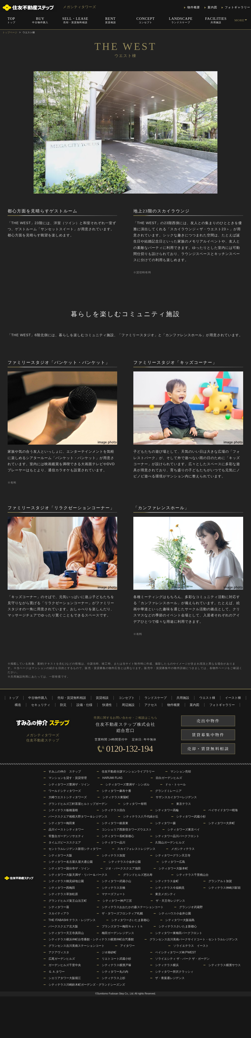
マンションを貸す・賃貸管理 (68, 778)
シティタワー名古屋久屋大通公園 (71, 862)
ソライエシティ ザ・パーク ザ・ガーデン (182, 958)
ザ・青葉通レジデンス (170, 978)
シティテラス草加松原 (63, 894)
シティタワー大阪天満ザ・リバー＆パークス (78, 875)
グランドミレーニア (168, 791)
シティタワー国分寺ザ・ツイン (69, 868)
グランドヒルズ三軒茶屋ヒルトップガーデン (78, 804)
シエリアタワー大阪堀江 (65, 978)
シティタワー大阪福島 (180, 920)
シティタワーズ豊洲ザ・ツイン (69, 784)
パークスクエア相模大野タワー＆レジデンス (78, 816)
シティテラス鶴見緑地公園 (66, 881)
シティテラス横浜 (167, 965)
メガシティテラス (183, 849)
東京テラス (183, 804)
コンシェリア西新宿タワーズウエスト (127, 829)
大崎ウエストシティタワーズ (68, 797)
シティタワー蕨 (165, 823)
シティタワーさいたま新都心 (130, 920)
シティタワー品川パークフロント (177, 836)
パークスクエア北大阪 (63, 926)
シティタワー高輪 (167, 810)
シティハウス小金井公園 (175, 913)
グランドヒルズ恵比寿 (137, 875)
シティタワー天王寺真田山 (66, 933)
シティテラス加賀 (113, 855)
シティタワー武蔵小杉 (191, 816)
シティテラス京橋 (113, 887)
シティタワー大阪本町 (173, 868)
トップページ (9, 32)
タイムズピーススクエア (65, 842)
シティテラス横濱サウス (224, 965)
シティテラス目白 (113, 810)
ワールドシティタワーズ (65, 791)
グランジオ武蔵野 (191, 907)
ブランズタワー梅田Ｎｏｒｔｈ (122, 926)
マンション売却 (180, 771)
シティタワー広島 (173, 862)
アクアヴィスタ (59, 952)
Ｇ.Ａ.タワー (57, 971)
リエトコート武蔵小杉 (116, 958)
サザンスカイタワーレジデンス (176, 797)
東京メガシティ (165, 894)
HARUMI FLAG (112, 778)
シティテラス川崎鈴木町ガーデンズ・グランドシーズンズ (87, 984)
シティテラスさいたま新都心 (178, 926)
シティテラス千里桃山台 (192, 875)
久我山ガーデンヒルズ (170, 842)
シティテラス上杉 (113, 978)
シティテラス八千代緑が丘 (140, 816)
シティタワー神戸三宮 (117, 900)
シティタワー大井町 (221, 823)
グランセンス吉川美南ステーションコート (76, 945)
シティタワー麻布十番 (116, 791)
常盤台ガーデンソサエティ (66, 836)
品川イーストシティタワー (66, 829)
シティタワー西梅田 (62, 887)
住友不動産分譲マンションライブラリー (128, 771)
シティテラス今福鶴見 (170, 887)
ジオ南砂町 (109, 952)
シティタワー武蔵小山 (116, 881)
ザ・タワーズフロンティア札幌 (122, 913)
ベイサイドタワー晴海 (223, 810)
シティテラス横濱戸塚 (116, 965)
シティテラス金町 (167, 881)
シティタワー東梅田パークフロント (178, 933)
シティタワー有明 (135, 804)
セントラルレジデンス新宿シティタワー (75, 849)
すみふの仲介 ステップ (65, 771)
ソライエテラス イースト (191, 945)
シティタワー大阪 (60, 855)
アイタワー (127, 945)
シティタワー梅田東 (62, 823)
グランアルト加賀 (220, 881)
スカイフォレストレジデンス (136, 849)
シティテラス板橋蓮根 (63, 810)
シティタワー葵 (59, 907)
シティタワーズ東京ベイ (183, 829)
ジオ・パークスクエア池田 (123, 868)
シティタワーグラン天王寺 (172, 855)
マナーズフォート (113, 894)
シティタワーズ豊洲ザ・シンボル (127, 784)
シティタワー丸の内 (115, 971)
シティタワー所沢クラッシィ (174, 971)
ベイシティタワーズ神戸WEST (175, 952)
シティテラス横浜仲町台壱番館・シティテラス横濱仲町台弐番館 (91, 939)
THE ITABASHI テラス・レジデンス (72, 920)
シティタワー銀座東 (115, 823)
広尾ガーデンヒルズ (62, 958)
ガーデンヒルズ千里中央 (65, 965)
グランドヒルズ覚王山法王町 (68, 900)
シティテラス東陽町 (115, 797)
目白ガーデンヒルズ (169, 778)
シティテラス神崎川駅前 (224, 887)
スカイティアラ (59, 913)
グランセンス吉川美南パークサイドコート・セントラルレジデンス (194, 939)
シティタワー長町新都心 (118, 836)
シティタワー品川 (113, 842)
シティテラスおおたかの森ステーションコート (132, 907)
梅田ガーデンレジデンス (118, 933)
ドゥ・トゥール (175, 784)
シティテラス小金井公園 (124, 862)
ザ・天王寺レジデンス (170, 900)
